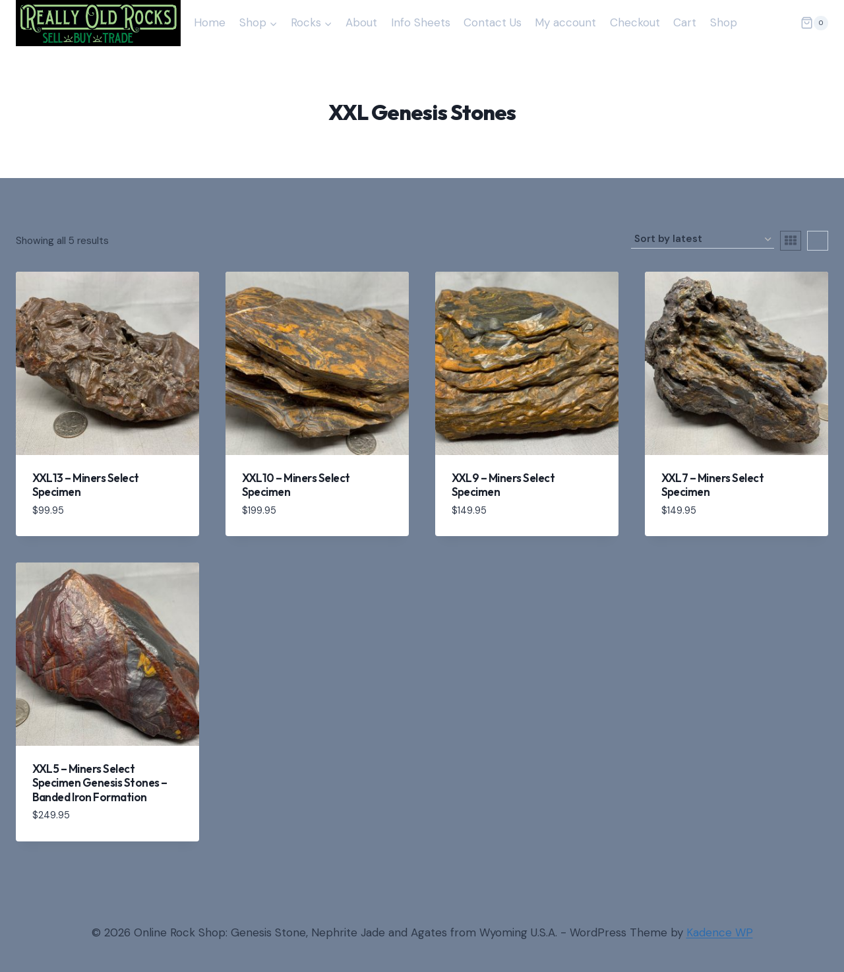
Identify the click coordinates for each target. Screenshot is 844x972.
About (361, 22)
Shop (723, 22)
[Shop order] (702, 240)
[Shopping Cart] (814, 23)
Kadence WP (719, 932)
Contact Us (493, 22)
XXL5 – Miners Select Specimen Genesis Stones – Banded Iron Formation (99, 783)
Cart (684, 22)
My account (565, 22)
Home (210, 22)
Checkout (635, 22)
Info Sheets (420, 22)
